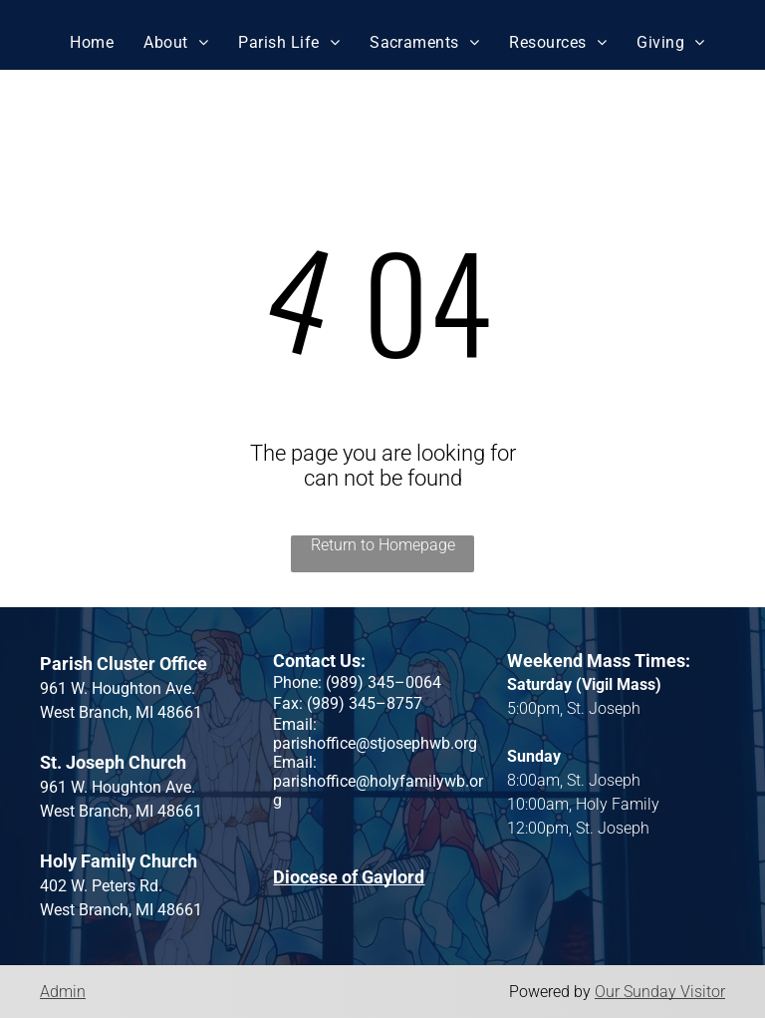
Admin (63, 991)
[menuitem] (91, 42)
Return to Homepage (383, 544)
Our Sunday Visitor (660, 991)
